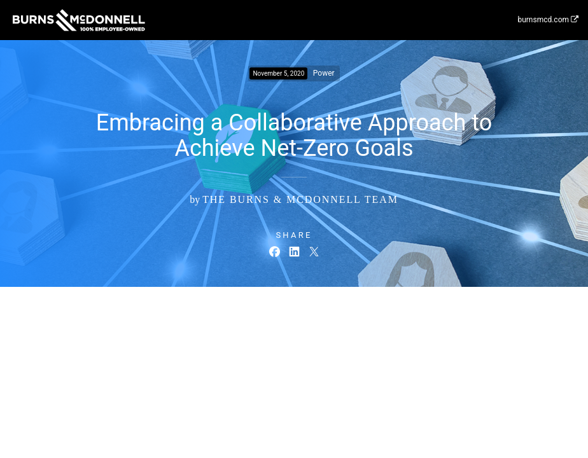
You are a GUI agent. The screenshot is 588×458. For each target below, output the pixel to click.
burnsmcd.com (547, 19)
